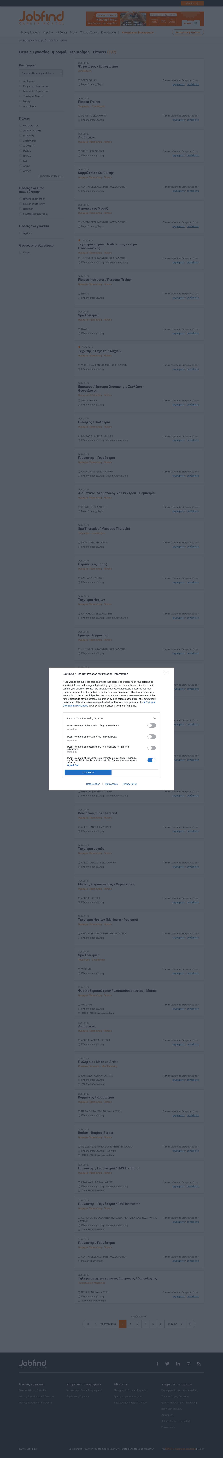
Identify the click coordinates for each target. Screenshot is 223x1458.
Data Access (111, 784)
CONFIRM (88, 772)
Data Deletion (93, 784)
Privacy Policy (130, 784)
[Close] (167, 674)
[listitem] (111, 718)
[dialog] (111, 729)
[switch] (151, 725)
